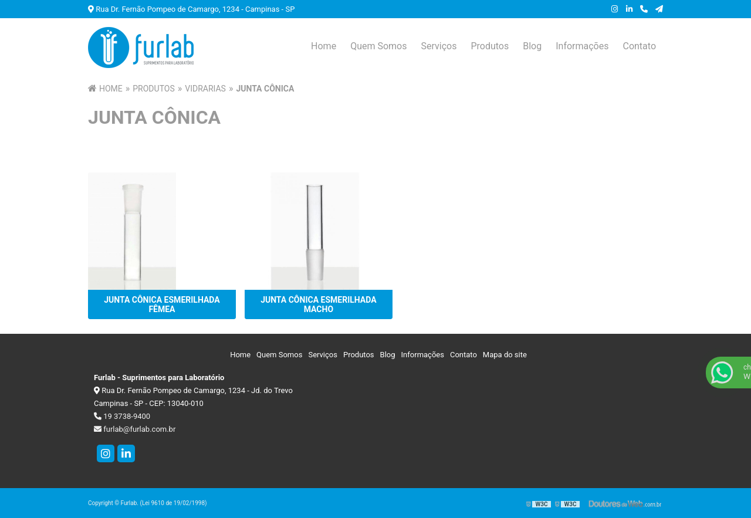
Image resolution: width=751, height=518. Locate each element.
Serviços (438, 46)
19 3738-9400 (122, 416)
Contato (639, 46)
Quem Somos (378, 46)
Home (323, 46)
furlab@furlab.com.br (134, 429)
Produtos (490, 46)
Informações (582, 46)
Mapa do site (505, 354)
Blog (532, 46)
